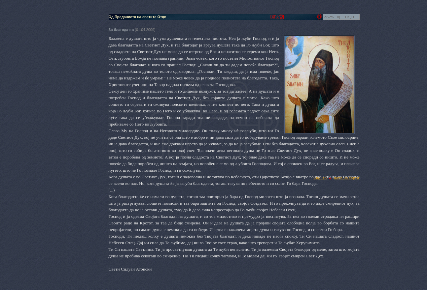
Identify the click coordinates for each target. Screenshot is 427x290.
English (320, 178)
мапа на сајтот (346, 178)
